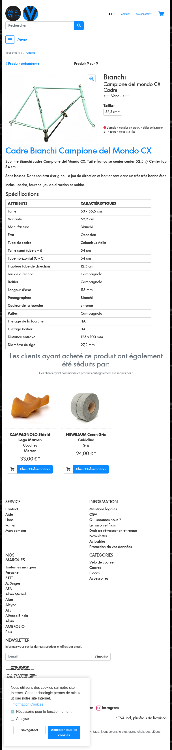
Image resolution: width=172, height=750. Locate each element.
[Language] (111, 14)
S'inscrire (101, 656)
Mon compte (15, 531)
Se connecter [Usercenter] (144, 14)
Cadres (95, 568)
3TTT (9, 578)
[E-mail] (48, 657)
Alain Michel (15, 594)
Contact (125, 14)
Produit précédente (22, 64)
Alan (9, 599)
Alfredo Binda (16, 616)
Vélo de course (101, 562)
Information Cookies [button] (27, 704)
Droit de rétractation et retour (113, 531)
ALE (8, 610)
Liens (9, 520)
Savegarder (29, 730)
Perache (12, 573)
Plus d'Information (35, 469)
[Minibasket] (161, 14)
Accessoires (98, 578)
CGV (93, 514)
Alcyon (11, 605)
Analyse (22, 719)
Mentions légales (103, 509)
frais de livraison (153, 718)
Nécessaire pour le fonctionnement (43, 711)
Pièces (94, 573)
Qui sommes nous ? (105, 520)
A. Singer (12, 583)
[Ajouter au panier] (12, 469)
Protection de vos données (110, 547)
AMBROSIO (15, 626)
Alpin (9, 621)
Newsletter (98, 536)
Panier (10, 525)
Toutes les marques (21, 567)
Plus (8, 632)
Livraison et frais (102, 525)
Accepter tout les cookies (64, 732)
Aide (9, 514)
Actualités (97, 541)
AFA (8, 589)
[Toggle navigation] (10, 39)
